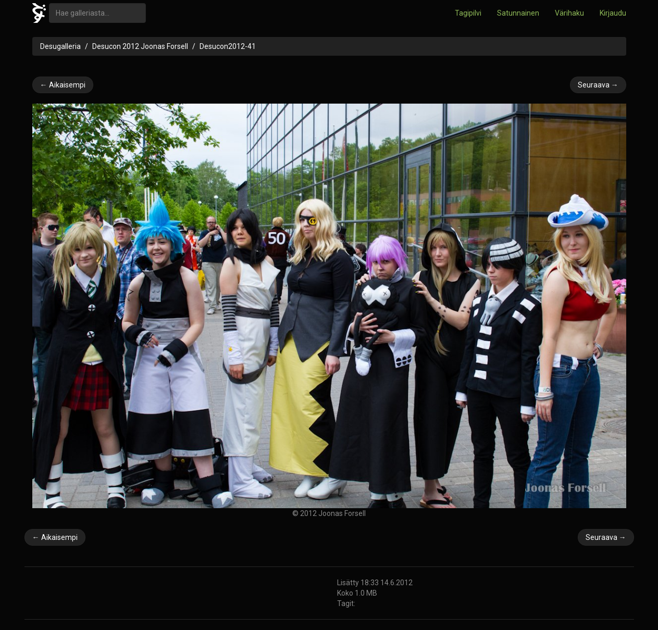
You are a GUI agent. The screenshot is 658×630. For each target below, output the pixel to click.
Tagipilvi (468, 13)
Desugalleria (60, 46)
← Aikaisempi (62, 85)
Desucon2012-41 (228, 46)
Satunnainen (518, 13)
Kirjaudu (613, 13)
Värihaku (569, 13)
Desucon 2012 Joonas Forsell (140, 46)
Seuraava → (598, 85)
